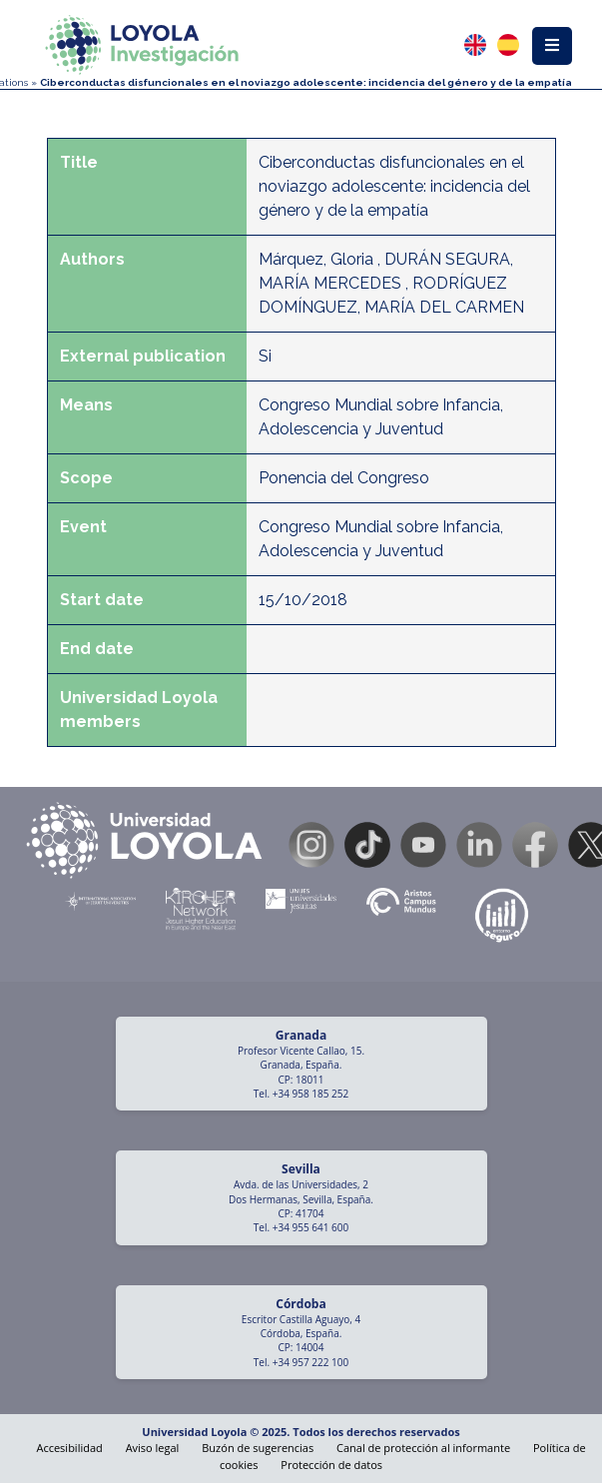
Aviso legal (153, 1447)
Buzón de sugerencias (257, 1447)
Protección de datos (331, 1464)
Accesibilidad (69, 1447)
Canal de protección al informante (423, 1447)
